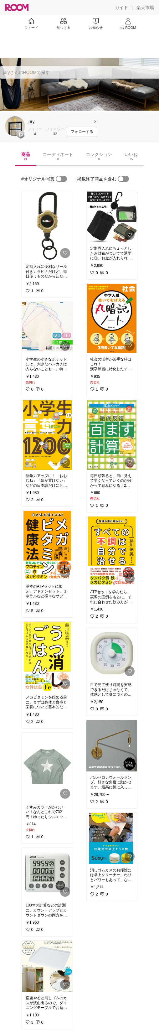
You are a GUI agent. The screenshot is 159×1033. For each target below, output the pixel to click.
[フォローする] (82, 132)
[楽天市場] (145, 7)
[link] (47, 226)
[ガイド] (121, 7)
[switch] (61, 179)
